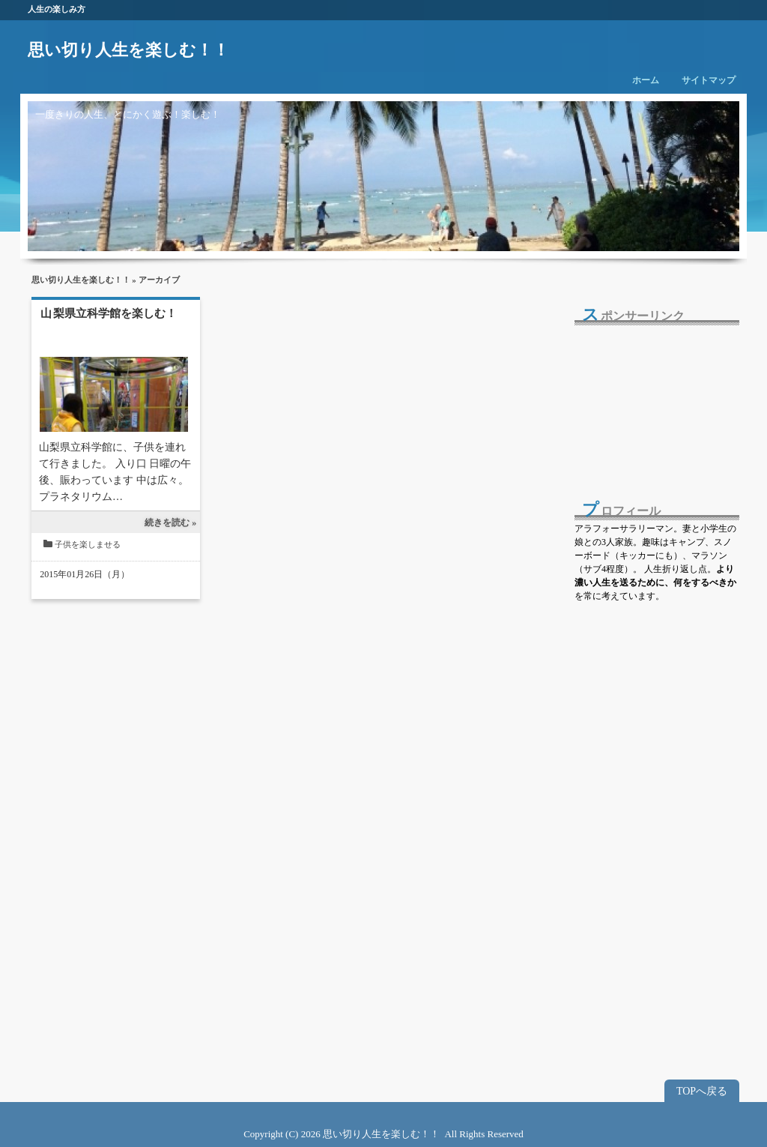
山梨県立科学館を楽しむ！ (108, 313)
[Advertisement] (649, 402)
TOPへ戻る (701, 1091)
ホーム (645, 80)
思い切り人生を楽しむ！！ (128, 49)
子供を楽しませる (88, 544)
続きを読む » (170, 522)
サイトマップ (709, 80)
